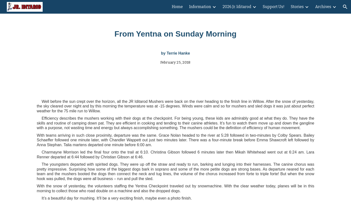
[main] (175, 44)
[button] (345, 7)
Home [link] (177, 6)
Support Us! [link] (273, 6)
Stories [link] (297, 6)
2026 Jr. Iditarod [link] (237, 6)
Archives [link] (323, 6)
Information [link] (200, 6)
